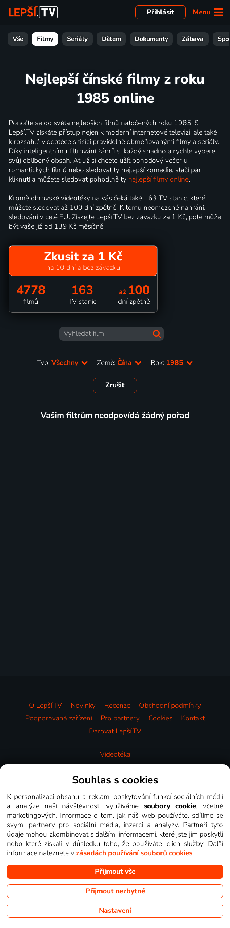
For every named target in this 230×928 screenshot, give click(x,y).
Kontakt (193, 718)
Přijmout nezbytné (115, 891)
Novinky (83, 705)
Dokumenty (151, 39)
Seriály (77, 39)
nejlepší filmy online (158, 179)
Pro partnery (120, 718)
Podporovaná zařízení (58, 718)
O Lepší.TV (45, 705)
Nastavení (115, 910)
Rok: (172, 362)
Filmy (45, 39)
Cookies (160, 718)
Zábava (193, 39)
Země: (119, 362)
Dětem (111, 39)
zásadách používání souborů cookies (134, 853)
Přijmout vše (115, 871)
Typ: (62, 362)
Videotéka (115, 754)
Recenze (117, 705)
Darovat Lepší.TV (115, 731)
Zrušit (115, 385)
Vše (18, 39)
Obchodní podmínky (170, 705)
